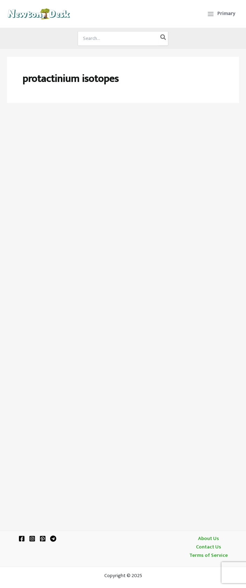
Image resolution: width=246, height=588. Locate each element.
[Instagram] (32, 538)
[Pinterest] (43, 538)
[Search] (163, 39)
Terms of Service (208, 555)
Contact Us (208, 547)
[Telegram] (53, 538)
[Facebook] (22, 538)
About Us (208, 538)
